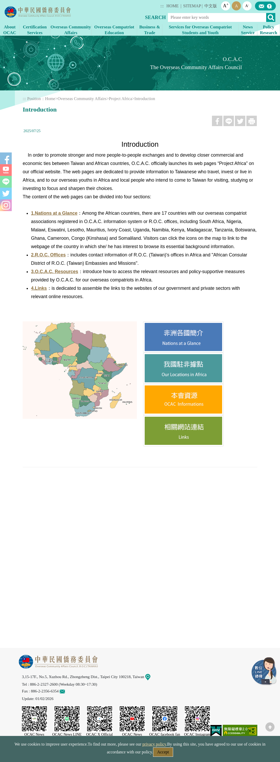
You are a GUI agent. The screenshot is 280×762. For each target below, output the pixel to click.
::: (162, 6)
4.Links (39, 288)
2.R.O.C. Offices (48, 254)
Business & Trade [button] (149, 29)
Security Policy (63, 753)
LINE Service (264, 671)
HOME (172, 6)
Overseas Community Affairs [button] (71, 29)
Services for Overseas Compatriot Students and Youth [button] (200, 29)
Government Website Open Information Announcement (183, 753)
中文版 (210, 6)
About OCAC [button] (9, 29)
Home (50, 98)
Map (151, 676)
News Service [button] (247, 29)
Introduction (145, 98)
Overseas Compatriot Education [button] (114, 29)
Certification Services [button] (35, 29)
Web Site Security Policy (106, 753)
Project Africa (120, 98)
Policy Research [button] (268, 29)
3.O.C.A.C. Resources (54, 271)
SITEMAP (192, 6)
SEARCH (155, 17)
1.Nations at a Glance (54, 213)
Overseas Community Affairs (82, 98)
